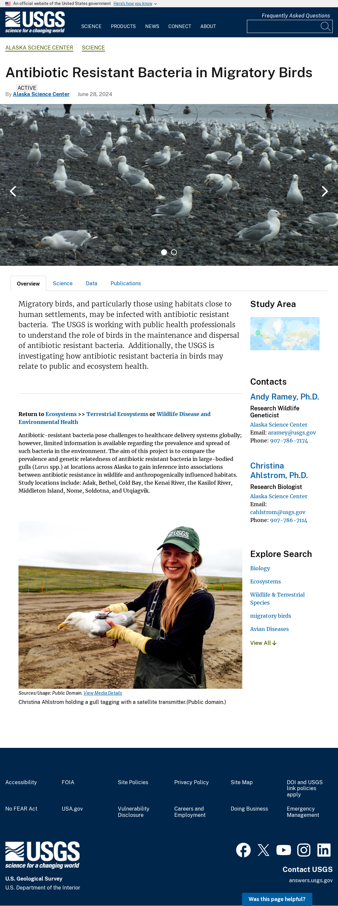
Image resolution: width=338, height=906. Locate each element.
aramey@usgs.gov (292, 432)
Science (91, 26)
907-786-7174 (289, 440)
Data (91, 283)
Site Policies (133, 782)
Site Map (242, 782)
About (208, 26)
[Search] (326, 26)
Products (123, 26)
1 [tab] (164, 252)
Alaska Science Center (39, 48)
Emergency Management (303, 812)
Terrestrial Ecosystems (117, 414)
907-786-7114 (288, 520)
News (152, 26)
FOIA (68, 782)
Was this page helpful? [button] (277, 899)
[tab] (28, 283)
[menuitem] (91, 22)
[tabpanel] (169, 185)
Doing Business (249, 809)
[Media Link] (130, 605)
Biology (260, 568)
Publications (126, 283)
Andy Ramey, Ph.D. (284, 396)
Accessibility (21, 782)
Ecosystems (61, 414)
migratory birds (270, 615)
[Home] (35, 32)
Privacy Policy (191, 782)
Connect (179, 26)
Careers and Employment (190, 812)
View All (263, 643)
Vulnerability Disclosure (134, 812)
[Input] (290, 26)
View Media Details (103, 693)
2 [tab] (174, 252)
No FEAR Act (21, 809)
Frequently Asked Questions (296, 16)
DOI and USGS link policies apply (305, 789)
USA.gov (72, 809)
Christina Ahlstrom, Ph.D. (279, 470)
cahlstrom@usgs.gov (277, 512)
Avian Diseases (269, 629)
